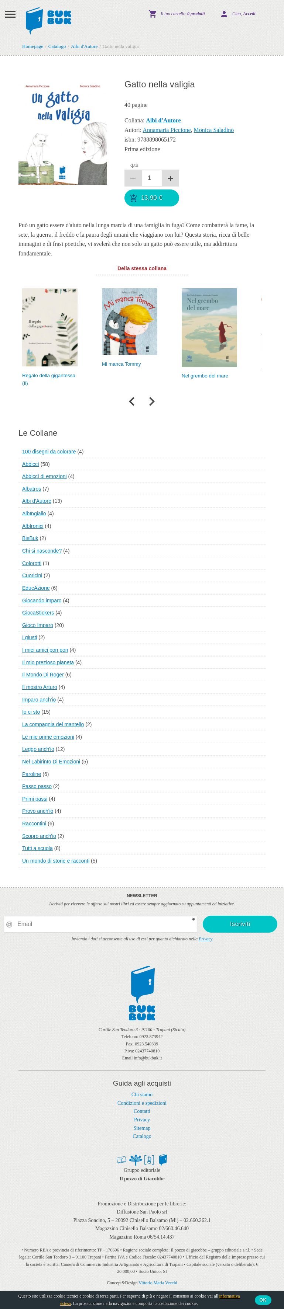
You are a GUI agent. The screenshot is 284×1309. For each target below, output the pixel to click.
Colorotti (31, 563)
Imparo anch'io (39, 700)
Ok (263, 1300)
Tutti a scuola (37, 848)
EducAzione (36, 588)
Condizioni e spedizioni (142, 1103)
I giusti (29, 637)
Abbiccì (30, 464)
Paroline (31, 774)
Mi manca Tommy (121, 364)
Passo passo (37, 786)
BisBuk (30, 538)
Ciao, (244, 13)
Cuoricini (32, 575)
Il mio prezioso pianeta (48, 662)
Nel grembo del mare (205, 376)
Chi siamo (142, 1094)
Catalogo (142, 1136)
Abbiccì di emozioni (44, 476)
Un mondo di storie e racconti (55, 861)
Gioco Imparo (37, 625)
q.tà (134, 165)
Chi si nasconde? (42, 551)
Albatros (31, 489)
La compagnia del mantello (53, 724)
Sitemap (142, 1128)
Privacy (205, 938)
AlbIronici (33, 526)
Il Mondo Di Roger (43, 675)
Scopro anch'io (39, 836)
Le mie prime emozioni (48, 737)
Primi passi (34, 799)
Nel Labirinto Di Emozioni (51, 762)
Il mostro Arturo (39, 687)
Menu (10, 14)
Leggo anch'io (38, 749)
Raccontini (34, 823)
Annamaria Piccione (167, 130)
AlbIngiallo (34, 513)
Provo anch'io (37, 811)
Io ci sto (31, 712)
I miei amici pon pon (45, 650)
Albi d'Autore (36, 501)
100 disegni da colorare (49, 452)
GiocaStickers (38, 613)
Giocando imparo (42, 600)
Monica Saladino (214, 130)
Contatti (142, 1111)
